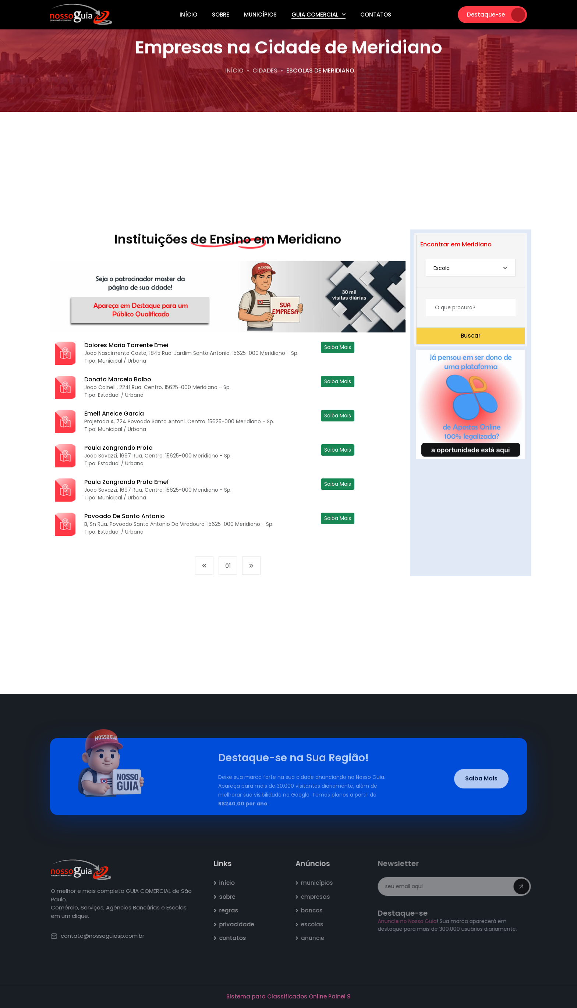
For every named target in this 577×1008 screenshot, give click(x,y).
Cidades (264, 71)
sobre (231, 897)
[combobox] (471, 268)
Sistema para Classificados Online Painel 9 (288, 996)
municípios (321, 883)
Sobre (220, 14)
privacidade (240, 924)
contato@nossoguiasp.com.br (102, 936)
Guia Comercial (318, 14)
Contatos (375, 14)
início (231, 883)
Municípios (260, 14)
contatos (236, 938)
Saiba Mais (337, 347)
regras (233, 910)
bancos (315, 910)
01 (228, 570)
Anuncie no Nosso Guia (409, 921)
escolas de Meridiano (320, 71)
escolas (316, 924)
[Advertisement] (288, 170)
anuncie (316, 938)
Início (188, 14)
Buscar (471, 335)
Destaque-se (496, 15)
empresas (319, 897)
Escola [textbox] (441, 268)
